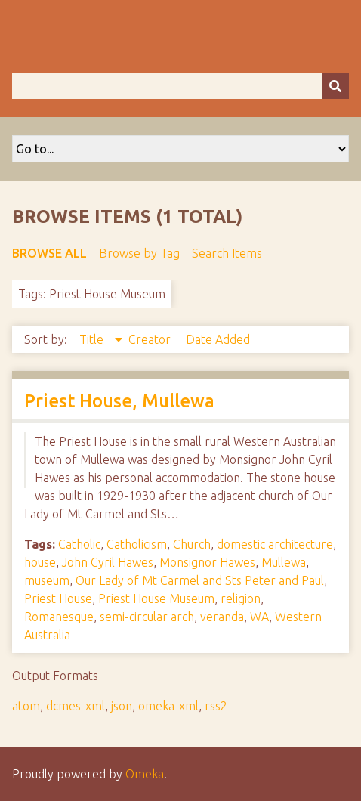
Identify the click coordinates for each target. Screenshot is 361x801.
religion (241, 598)
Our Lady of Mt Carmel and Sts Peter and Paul (200, 580)
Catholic (79, 544)
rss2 (216, 706)
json (121, 706)
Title (92, 339)
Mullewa (283, 562)
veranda (222, 616)
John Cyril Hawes (107, 562)
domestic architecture (275, 544)
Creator (151, 339)
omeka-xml (168, 706)
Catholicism (136, 544)
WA (259, 616)
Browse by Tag (139, 253)
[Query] (180, 86)
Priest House (58, 598)
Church (192, 544)
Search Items (227, 253)
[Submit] (335, 86)
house (40, 562)
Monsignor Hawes (207, 562)
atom (26, 706)
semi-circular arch (147, 616)
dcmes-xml (75, 706)
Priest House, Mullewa (119, 401)
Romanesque (59, 616)
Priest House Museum (156, 598)
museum (46, 580)
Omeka (144, 774)
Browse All (49, 253)
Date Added (218, 339)
